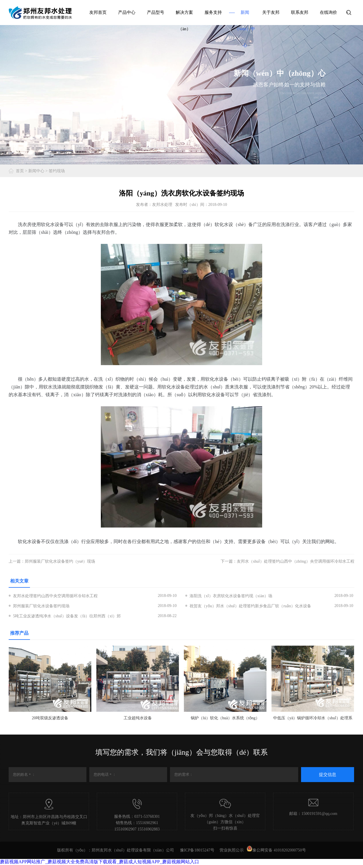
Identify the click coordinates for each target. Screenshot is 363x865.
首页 (20, 171)
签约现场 (57, 171)
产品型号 (155, 12)
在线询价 (328, 12)
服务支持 (213, 12)
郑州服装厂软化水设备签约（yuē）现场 (60, 561)
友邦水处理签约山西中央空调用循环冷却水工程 (55, 596)
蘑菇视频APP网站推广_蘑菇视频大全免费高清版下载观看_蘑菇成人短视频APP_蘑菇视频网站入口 (99, 861)
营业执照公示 (232, 850)
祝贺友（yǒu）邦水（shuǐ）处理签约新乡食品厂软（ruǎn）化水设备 (250, 606)
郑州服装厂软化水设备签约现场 (41, 606)
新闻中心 (36, 171)
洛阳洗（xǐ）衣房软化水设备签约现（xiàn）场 (231, 596)
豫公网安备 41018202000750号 (276, 850)
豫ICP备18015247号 (197, 850)
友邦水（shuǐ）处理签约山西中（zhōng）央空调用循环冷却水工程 (295, 561)
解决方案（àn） (184, 20)
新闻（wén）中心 (245, 29)
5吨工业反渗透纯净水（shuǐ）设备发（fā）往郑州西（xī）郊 (67, 616)
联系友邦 (299, 12)
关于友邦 (270, 12)
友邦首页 (98, 12)
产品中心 (126, 12)
